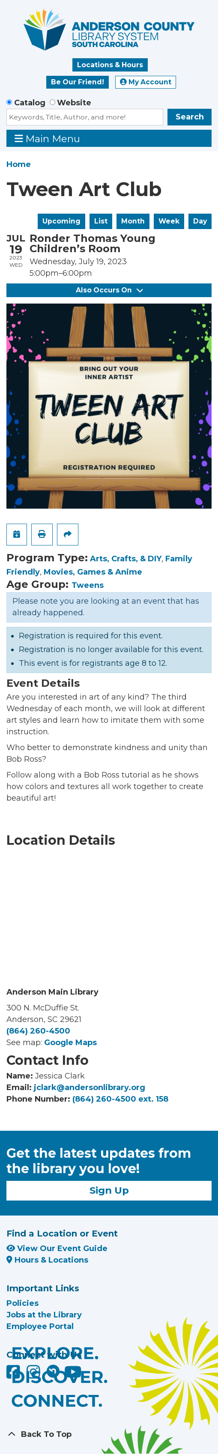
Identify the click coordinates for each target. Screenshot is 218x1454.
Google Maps (70, 1042)
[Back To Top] (109, 1434)
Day (200, 221)
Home (18, 164)
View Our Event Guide (57, 1248)
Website (74, 102)
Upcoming (61, 221)
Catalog (29, 102)
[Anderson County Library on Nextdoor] (53, 1371)
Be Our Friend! (77, 82)
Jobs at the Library (44, 1315)
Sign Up (109, 1190)
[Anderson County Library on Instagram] (34, 1375)
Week (168, 221)
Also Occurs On (109, 290)
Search (190, 117)
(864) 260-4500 (38, 1031)
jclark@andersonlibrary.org (89, 1087)
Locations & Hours (110, 65)
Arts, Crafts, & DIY (125, 558)
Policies (22, 1303)
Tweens (88, 585)
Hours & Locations (47, 1260)
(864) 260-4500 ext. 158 (120, 1099)
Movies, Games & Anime (93, 572)
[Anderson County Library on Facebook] (14, 1375)
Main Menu (48, 138)
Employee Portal (40, 1326)
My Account (145, 82)
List (101, 221)
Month (133, 221)
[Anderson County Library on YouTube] (73, 1375)
